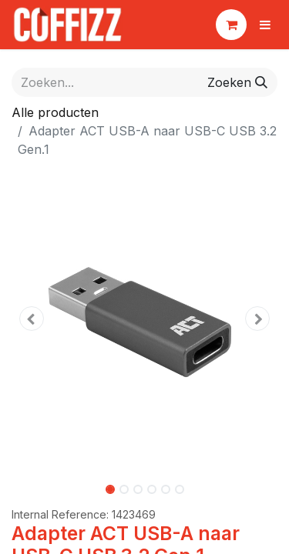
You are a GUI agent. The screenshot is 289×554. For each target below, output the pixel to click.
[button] (32, 318)
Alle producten (55, 112)
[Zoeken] (237, 82)
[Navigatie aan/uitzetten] (265, 24)
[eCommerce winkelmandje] (231, 24)
